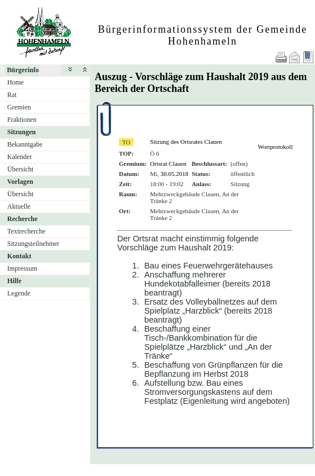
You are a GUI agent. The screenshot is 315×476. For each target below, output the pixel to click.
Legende (18, 293)
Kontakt (19, 256)
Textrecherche (26, 231)
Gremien (19, 107)
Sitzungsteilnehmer (33, 244)
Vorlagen (20, 182)
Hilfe (14, 281)
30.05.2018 (175, 173)
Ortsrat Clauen (168, 163)
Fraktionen (22, 120)
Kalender (19, 157)
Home (15, 82)
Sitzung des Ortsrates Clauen (185, 141)
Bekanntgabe (25, 144)
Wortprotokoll (275, 146)
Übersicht (20, 169)
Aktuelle (18, 206)
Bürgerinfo (23, 70)
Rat (12, 95)
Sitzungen (21, 132)
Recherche (22, 219)
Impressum (22, 268)
